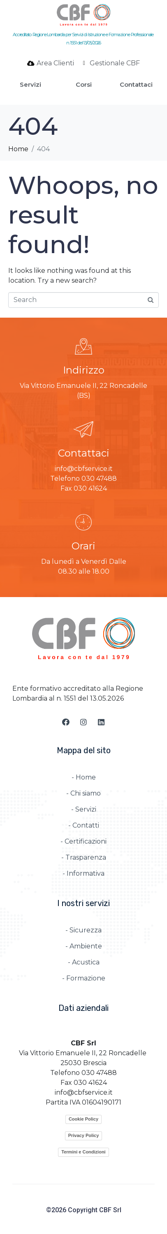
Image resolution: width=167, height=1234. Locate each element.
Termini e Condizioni (83, 1151)
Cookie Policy (83, 1118)
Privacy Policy (83, 1135)
